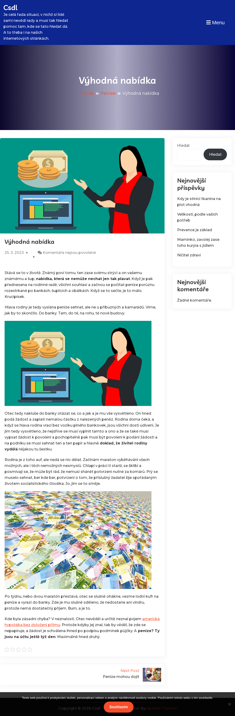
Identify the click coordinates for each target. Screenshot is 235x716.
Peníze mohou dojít (121, 673)
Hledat (183, 145)
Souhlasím (118, 707)
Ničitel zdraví (189, 255)
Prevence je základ (194, 230)
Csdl (10, 7)
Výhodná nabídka (29, 241)
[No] (229, 704)
